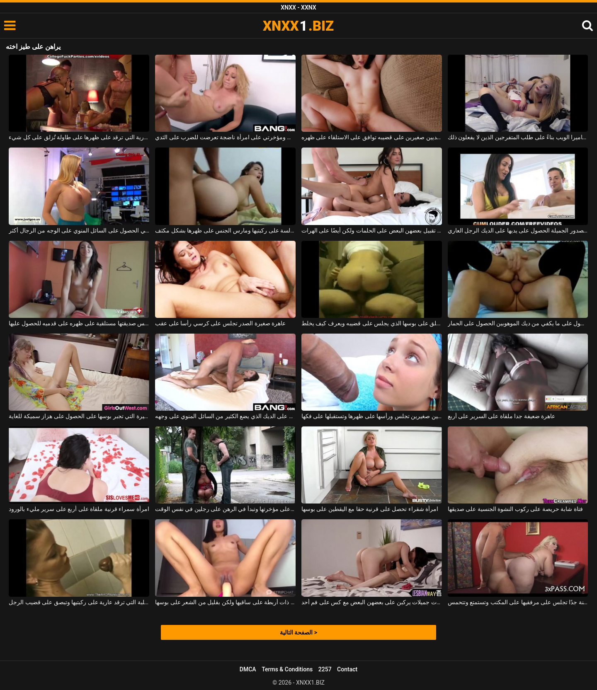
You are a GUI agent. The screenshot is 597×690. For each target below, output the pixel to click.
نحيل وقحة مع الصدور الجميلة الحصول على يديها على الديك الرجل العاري (518, 230)
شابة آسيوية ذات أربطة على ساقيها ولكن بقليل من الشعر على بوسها (225, 602)
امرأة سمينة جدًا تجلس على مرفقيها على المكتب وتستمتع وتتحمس (518, 602)
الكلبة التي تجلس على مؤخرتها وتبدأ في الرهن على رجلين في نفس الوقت (225, 509)
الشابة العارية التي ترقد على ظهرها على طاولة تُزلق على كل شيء (79, 137)
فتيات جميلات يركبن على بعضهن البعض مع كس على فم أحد (371, 602)
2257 (325, 669)
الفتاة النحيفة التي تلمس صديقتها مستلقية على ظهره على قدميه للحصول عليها (79, 323)
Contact (347, 669)
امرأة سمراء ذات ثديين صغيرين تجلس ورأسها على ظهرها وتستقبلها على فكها (371, 416)
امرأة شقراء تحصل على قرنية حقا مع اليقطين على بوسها (369, 509)
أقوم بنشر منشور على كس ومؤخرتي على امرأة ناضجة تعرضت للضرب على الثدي (225, 137)
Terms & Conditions (287, 669)
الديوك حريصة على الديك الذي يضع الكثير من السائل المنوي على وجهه (225, 416)
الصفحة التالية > (298, 632)
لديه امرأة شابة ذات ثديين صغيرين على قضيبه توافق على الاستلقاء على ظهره (371, 137)
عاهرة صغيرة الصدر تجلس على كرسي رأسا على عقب (220, 323)
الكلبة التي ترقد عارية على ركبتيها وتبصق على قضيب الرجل (79, 602)
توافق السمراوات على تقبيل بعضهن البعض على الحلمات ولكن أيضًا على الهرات (371, 230)
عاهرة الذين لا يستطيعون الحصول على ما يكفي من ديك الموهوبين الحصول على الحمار (518, 323)
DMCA (248, 669)
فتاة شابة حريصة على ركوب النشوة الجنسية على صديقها (515, 509)
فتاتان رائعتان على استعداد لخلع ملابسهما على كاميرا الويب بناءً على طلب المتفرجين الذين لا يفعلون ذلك (518, 137)
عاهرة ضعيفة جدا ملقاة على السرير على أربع (501, 416)
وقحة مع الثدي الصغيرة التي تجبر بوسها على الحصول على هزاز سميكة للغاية (79, 416)
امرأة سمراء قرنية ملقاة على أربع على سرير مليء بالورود (79, 509)
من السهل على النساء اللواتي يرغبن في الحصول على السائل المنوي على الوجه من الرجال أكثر (79, 230)
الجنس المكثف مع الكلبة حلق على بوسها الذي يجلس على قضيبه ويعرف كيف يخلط (371, 323)
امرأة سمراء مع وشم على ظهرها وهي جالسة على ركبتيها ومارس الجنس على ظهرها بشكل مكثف (225, 230)
